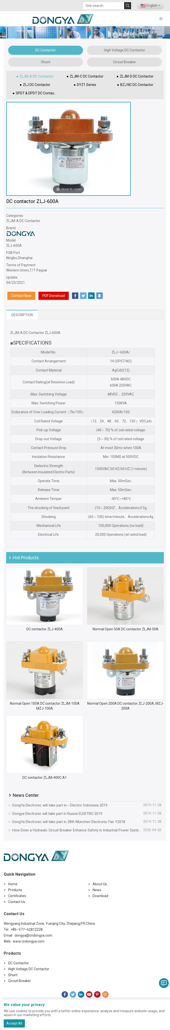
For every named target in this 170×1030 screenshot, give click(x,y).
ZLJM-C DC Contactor (86, 76)
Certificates (17, 896)
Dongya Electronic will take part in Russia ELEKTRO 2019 (57, 814)
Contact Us (16, 902)
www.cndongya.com (28, 941)
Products (15, 890)
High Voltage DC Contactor (124, 50)
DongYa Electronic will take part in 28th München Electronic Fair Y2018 (68, 822)
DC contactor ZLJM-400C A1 (44, 778)
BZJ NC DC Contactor (136, 85)
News (97, 890)
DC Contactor (45, 50)
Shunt (45, 62)
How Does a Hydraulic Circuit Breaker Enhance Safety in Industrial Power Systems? (76, 830)
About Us (100, 884)
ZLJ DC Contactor (36, 85)
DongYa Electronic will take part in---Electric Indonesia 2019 (59, 805)
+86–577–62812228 (27, 929)
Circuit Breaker (124, 62)
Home (12, 884)
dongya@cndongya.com (33, 935)
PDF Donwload (53, 296)
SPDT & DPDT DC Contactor (37, 93)
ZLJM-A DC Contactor (36, 76)
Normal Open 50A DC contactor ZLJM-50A (125, 629)
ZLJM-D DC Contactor (136, 76)
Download (100, 896)
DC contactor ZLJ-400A (44, 629)
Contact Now (21, 296)
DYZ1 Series (86, 85)
